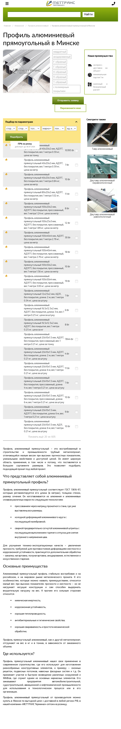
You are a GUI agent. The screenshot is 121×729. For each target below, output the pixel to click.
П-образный (59, 76)
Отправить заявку (68, 100)
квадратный (59, 51)
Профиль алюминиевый (38, 26)
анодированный (61, 56)
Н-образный (59, 71)
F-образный (59, 61)
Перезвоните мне (70, 108)
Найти (88, 14)
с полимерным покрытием (61, 89)
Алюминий (19, 26)
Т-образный (59, 82)
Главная (7, 26)
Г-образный (59, 66)
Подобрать (16, 136)
